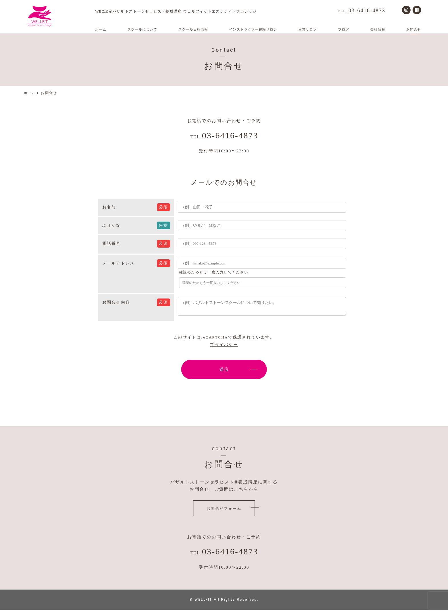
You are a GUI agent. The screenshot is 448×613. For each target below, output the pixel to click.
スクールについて (142, 29)
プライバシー (224, 348)
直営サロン (307, 29)
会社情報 (377, 29)
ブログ (343, 29)
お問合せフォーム (224, 511)
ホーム (100, 29)
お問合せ (413, 29)
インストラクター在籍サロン (253, 29)
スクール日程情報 (193, 29)
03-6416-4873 (361, 10)
